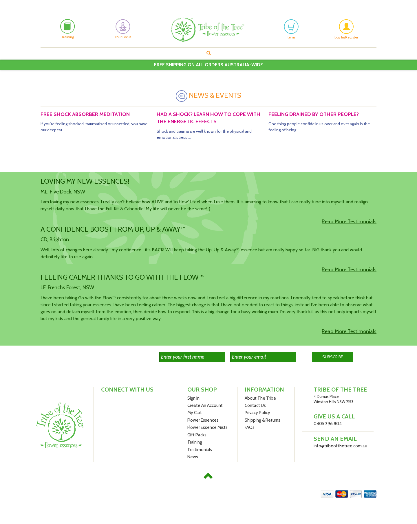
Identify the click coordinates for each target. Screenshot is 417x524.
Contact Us (255, 405)
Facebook (43, 4)
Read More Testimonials (349, 221)
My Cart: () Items (360, 4)
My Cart (194, 412)
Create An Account (318, 4)
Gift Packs (196, 435)
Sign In (193, 398)
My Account (280, 4)
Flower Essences (203, 420)
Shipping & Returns (262, 420)
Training (194, 442)
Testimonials (199, 449)
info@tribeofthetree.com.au (340, 446)
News (192, 457)
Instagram (53, 4)
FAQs (250, 427)
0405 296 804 (328, 423)
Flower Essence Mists (207, 427)
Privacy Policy (257, 412)
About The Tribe (260, 398)
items (291, 29)
